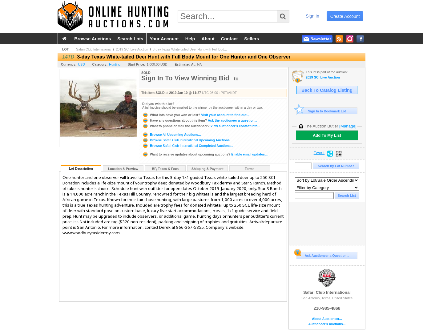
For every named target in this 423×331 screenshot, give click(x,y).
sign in (312, 16)
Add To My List (327, 135)
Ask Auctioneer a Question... (322, 254)
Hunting (114, 64)
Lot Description (81, 168)
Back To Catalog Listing (326, 90)
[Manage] (347, 126)
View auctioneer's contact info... (201, 126)
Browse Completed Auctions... (187, 145)
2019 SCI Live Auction (132, 49)
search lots (130, 38)
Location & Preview (123, 169)
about (207, 38)
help (190, 38)
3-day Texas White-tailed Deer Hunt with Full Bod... (190, 49)
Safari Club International (93, 49)
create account (345, 16)
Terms (249, 169)
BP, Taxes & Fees (165, 169)
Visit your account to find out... (195, 115)
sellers (251, 38)
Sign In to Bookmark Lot (321, 111)
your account (164, 38)
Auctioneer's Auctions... (326, 324)
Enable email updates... (205, 154)
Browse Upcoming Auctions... (171, 134)
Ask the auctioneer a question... (199, 120)
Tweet (319, 153)
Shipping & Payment (207, 169)
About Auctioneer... (327, 319)
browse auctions (92, 38)
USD (81, 64)
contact (229, 38)
